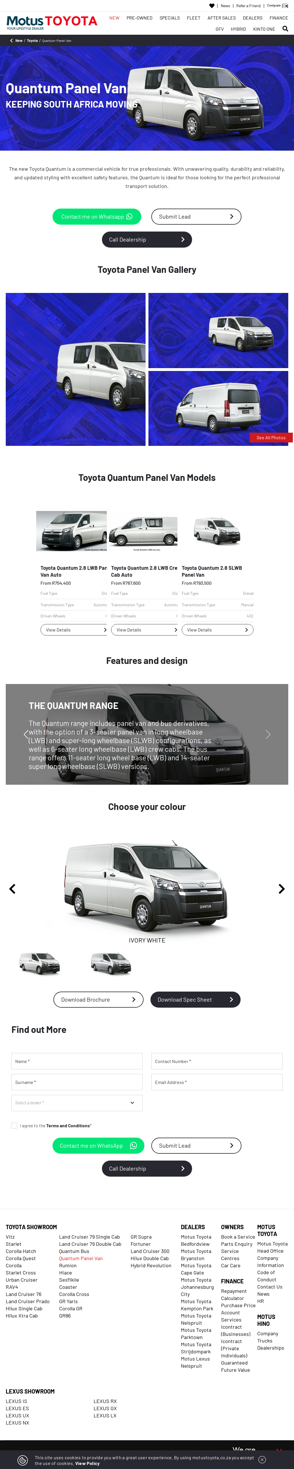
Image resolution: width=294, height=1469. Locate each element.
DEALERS (252, 17)
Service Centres (230, 1254)
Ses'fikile (69, 1279)
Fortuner (141, 1244)
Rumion (68, 1265)
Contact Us (270, 1286)
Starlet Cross (21, 1272)
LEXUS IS (16, 1401)
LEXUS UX (17, 1415)
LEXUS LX (105, 1415)
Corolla (14, 1265)
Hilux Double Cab (150, 1258)
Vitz (10, 1236)
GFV (220, 29)
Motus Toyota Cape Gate (196, 1269)
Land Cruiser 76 (23, 1294)
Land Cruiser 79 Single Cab (89, 1236)
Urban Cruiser (22, 1279)
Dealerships (270, 1347)
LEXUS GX (105, 1408)
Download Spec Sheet (195, 999)
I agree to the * (51, 1125)
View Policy (87, 1463)
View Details (76, 629)
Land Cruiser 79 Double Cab (90, 1244)
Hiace (65, 1272)
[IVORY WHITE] (40, 964)
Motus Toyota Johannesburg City (197, 1286)
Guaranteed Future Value (235, 1366)
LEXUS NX (17, 1422)
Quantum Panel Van (81, 1258)
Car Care (231, 1265)
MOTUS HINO (266, 1320)
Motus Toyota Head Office (272, 1247)
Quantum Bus (74, 1251)
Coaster (68, 1287)
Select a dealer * (29, 1102)
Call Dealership (147, 239)
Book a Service (238, 1236)
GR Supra (141, 1236)
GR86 (65, 1315)
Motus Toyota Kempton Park (197, 1304)
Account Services (231, 1316)
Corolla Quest (21, 1258)
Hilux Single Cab (24, 1308)
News (225, 6)
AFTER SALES (222, 17)
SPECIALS (170, 17)
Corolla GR (70, 1308)
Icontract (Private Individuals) (234, 1348)
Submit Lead (196, 216)
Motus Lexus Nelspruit (195, 1362)
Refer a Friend (248, 6)
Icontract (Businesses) (235, 1330)
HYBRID (238, 29)
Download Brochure (98, 999)
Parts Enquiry (236, 1244)
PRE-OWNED (139, 17)
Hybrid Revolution (151, 1265)
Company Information (270, 1261)
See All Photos (271, 437)
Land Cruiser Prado (28, 1301)
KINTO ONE (264, 29)
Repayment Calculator (234, 1294)
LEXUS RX (105, 1401)
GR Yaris (68, 1301)
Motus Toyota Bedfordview (196, 1240)
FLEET (193, 17)
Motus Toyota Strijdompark (196, 1348)
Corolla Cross (74, 1294)
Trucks (264, 1340)
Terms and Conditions (68, 1125)
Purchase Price (238, 1305)
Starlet (14, 1244)
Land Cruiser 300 (150, 1251)
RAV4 (12, 1287)
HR (260, 1301)
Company (267, 1333)
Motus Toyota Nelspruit (196, 1319)
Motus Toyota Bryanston (196, 1254)
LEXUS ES (17, 1408)
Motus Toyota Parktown (196, 1333)
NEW (114, 17)
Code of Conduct (266, 1276)
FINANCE (279, 17)
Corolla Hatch (21, 1251)
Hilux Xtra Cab (22, 1315)
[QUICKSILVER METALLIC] (111, 964)
